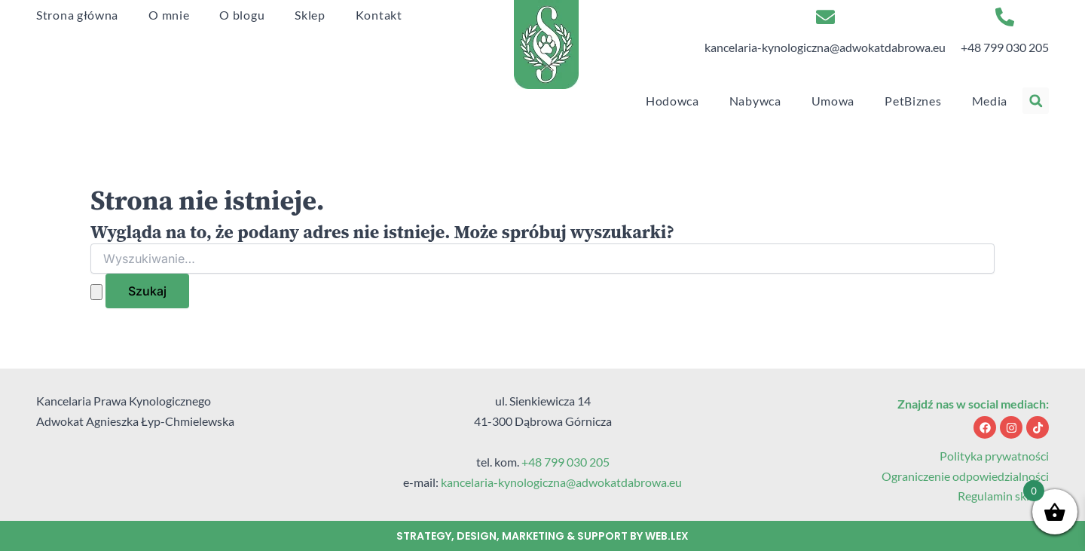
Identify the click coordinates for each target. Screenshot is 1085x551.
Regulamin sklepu (1003, 495)
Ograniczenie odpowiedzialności (965, 476)
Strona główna (77, 15)
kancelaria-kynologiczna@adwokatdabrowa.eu (825, 47)
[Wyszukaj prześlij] (96, 292)
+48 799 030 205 (1005, 47)
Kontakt (379, 15)
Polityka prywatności (994, 455)
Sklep (310, 15)
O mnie (168, 15)
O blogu (241, 15)
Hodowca (672, 100)
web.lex (667, 535)
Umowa (833, 100)
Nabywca (755, 100)
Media (990, 100)
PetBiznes (913, 100)
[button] (1035, 100)
